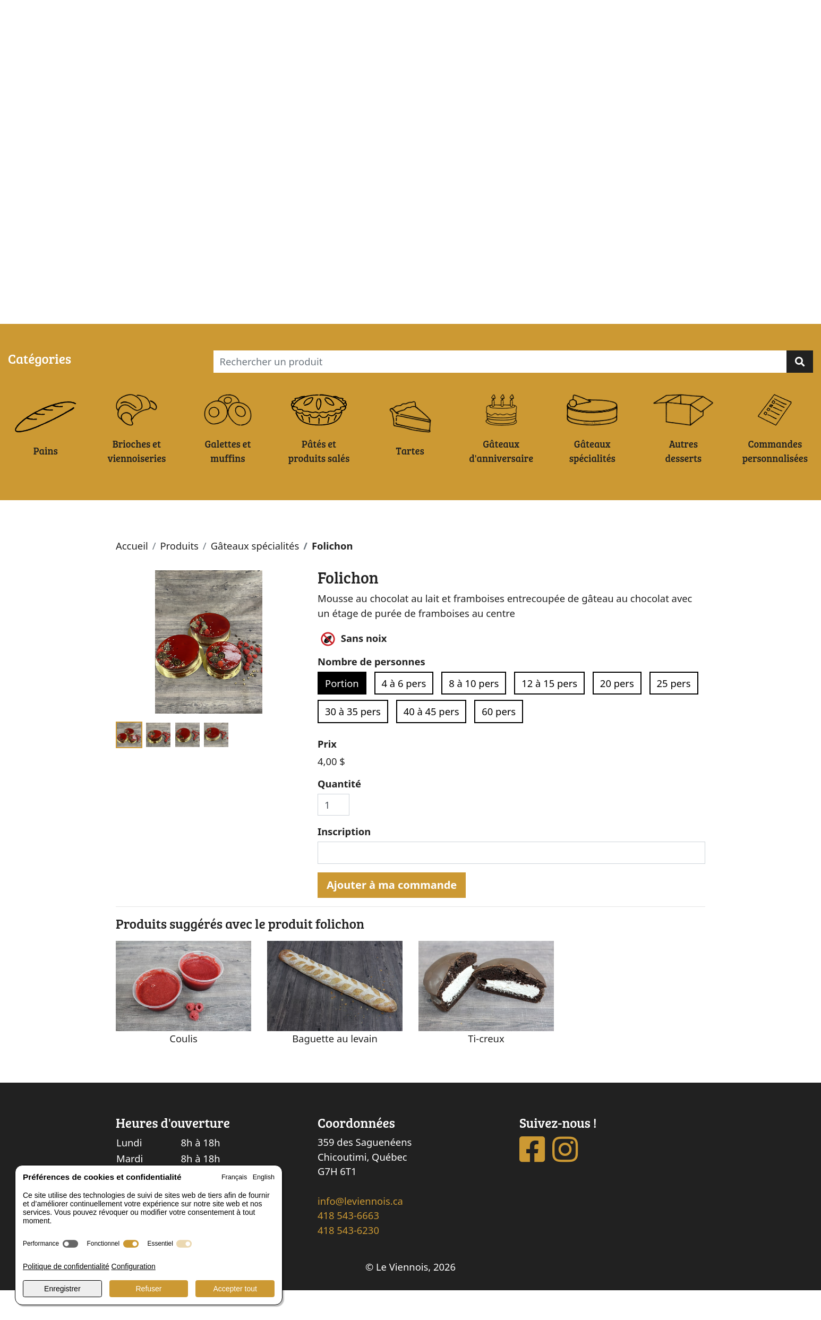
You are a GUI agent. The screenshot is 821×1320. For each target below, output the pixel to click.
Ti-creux (486, 1068)
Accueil (132, 575)
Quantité (339, 813)
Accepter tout (235, 1288)
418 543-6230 (348, 1260)
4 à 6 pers (404, 712)
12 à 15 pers (549, 712)
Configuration (134, 1266)
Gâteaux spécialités (255, 575)
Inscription (344, 861)
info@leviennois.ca (360, 1230)
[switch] (70, 1244)
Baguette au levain (335, 1068)
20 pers (617, 712)
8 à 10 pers (474, 712)
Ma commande (92, 312)
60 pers (499, 741)
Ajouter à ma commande (392, 914)
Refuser (148, 1288)
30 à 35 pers (353, 741)
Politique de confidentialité (66, 1266)
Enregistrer (62, 1288)
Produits (179, 575)
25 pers (674, 712)
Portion (342, 712)
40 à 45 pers (431, 741)
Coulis (183, 1068)
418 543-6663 (348, 1245)
